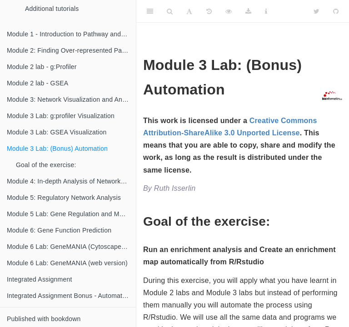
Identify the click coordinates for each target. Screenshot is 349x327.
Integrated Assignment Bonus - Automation (69, 295)
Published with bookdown (44, 318)
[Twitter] (316, 11)
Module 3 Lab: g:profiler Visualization (61, 115)
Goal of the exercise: (46, 164)
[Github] (335, 11)
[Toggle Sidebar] (150, 11)
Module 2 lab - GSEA (37, 83)
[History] (209, 11)
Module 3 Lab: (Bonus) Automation (57, 148)
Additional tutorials (52, 8)
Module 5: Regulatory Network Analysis (64, 197)
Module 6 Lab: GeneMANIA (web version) (67, 263)
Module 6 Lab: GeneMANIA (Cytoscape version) (71, 246)
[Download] (248, 11)
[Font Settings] (189, 11)
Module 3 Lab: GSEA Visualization (56, 132)
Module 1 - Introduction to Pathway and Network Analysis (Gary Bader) (71, 34)
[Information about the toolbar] (266, 11)
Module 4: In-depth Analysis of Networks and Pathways (71, 181)
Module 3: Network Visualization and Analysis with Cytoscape (71, 99)
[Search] (169, 11)
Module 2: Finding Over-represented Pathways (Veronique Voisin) (71, 50)
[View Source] (229, 11)
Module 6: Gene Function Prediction (59, 230)
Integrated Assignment (39, 279)
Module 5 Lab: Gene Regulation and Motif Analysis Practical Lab (71, 214)
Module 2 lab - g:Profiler (42, 66)
